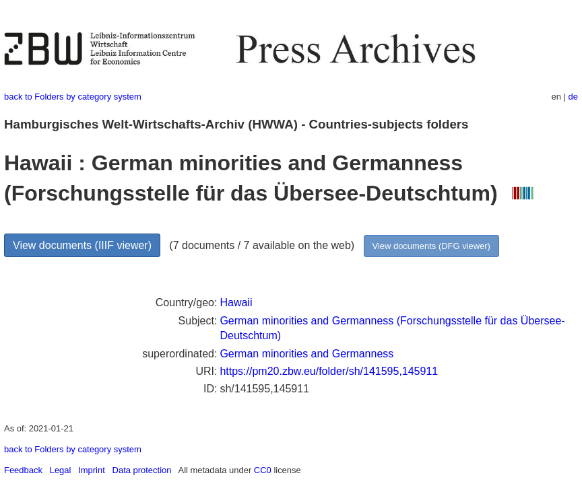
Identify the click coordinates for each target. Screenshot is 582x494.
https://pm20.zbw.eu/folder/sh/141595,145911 (329, 371)
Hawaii (236, 302)
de (573, 97)
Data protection (142, 470)
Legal (60, 470)
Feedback (23, 470)
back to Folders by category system (72, 97)
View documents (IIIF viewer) (82, 245)
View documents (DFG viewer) (431, 246)
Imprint (91, 470)
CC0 (262, 470)
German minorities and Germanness (306, 353)
